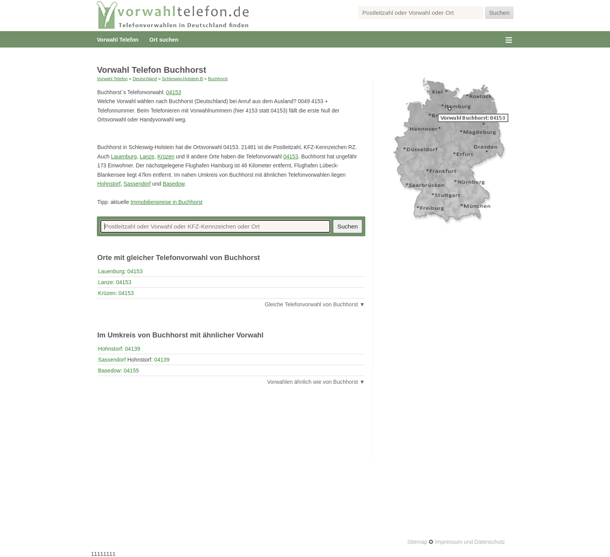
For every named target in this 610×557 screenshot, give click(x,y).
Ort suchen (163, 40)
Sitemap (417, 542)
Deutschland (145, 78)
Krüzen (165, 156)
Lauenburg (124, 156)
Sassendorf (137, 184)
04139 (132, 349)
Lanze (147, 156)
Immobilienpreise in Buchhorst (166, 202)
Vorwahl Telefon (117, 40)
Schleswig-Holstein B (182, 78)
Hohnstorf (109, 184)
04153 (173, 92)
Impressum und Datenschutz (470, 542)
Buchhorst (218, 78)
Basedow (173, 184)
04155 (131, 370)
